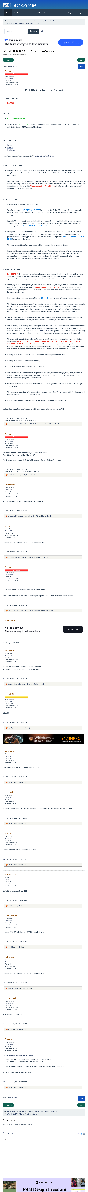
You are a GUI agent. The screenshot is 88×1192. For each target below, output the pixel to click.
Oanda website (46, 330)
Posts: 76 (8, 797)
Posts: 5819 (9, 78)
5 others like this (44, 475)
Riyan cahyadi (41, 424)
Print (81, 67)
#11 (4, 900)
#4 (4, 552)
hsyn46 (26, 516)
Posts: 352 (8, 655)
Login (81, 13)
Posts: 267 (8, 921)
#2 (4, 469)
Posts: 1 (7, 962)
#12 (4, 941)
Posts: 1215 (9, 490)
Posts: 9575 (9, 1003)
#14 (4, 1024)
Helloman (11, 988)
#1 (4, 418)
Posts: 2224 (9, 531)
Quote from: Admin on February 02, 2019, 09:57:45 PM (18, 1055)
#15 (4, 1082)
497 (13, 66)
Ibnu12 (33, 475)
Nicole (22, 424)
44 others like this (54, 424)
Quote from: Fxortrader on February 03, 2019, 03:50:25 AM (19, 586)
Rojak (24, 557)
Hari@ (19, 684)
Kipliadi (28, 475)
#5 (4, 605)
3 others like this (47, 516)
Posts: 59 (8, 756)
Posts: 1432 (9, 701)
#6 (4, 643)
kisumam (20, 516)
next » (81, 60)
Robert (17, 424)
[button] (81, 66)
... (11, 66)
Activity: (8, 1133)
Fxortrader (16, 475)
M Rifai (37, 516)
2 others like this (48, 610)
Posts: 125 (8, 838)
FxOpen (10, 147)
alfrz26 (23, 475)
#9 (4, 818)
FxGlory (10, 145)
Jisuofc (29, 684)
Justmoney (11, 424)
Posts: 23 (8, 879)
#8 (4, 777)
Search (33, 31)
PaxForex (11, 150)
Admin (34, 557)
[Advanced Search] (41, 31)
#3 (4, 510)
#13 (4, 983)
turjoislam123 (12, 516)
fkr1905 (10, 475)
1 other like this (43, 557)
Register (71, 13)
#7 (4, 722)
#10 (4, 859)
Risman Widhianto (31, 424)
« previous (8, 60)
